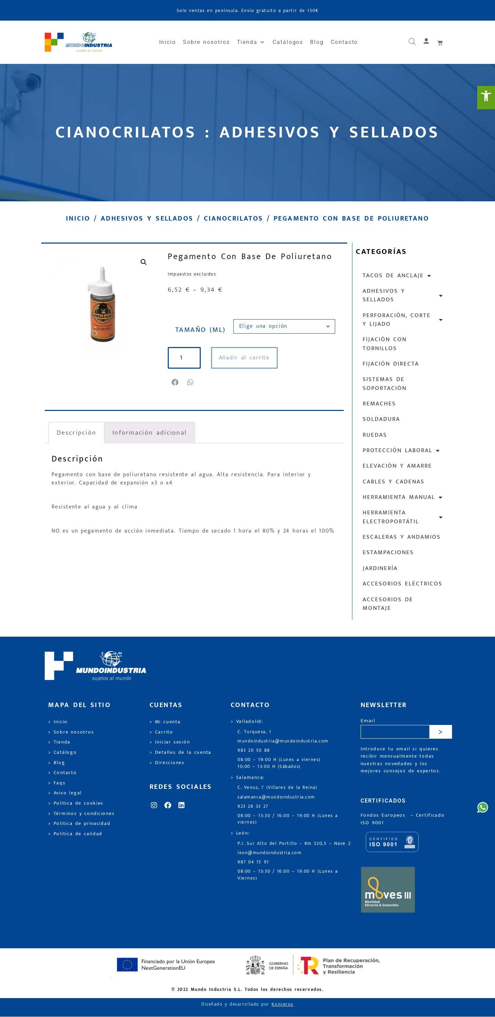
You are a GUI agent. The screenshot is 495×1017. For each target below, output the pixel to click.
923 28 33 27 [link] (253, 806)
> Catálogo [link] (62, 752)
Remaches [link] (379, 404)
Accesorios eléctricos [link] (402, 584)
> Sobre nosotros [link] (71, 732)
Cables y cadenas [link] (394, 482)
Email (368, 721)
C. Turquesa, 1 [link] (255, 732)
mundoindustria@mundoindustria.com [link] (283, 741)
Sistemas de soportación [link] (385, 384)
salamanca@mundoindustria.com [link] (276, 797)
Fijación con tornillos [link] (385, 344)
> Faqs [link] (57, 783)
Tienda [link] (251, 42)
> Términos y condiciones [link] (81, 813)
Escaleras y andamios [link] (402, 537)
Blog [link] (317, 42)
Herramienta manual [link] (403, 497)
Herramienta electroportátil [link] (403, 517)
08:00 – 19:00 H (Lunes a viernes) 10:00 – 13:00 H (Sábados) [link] (279, 763)
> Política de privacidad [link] (79, 823)
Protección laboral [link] (401, 450)
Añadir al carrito (244, 357)
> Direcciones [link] (167, 763)
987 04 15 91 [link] (253, 862)
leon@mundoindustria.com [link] (269, 853)
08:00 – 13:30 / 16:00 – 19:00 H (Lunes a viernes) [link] (288, 819)
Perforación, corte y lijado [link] (403, 320)
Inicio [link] (167, 42)
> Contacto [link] (62, 773)
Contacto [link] (344, 42)
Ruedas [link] (375, 435)
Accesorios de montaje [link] (388, 604)
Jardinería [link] (380, 568)
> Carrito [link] (161, 732)
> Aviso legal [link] (65, 793)
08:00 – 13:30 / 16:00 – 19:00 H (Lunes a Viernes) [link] (288, 875)
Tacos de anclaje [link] (397, 275)
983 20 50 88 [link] (254, 750)
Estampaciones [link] (388, 552)
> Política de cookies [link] (75, 803)
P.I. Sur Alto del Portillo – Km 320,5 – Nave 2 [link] (294, 843)
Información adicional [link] (149, 432)
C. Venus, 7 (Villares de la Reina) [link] (278, 787)
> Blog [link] (56, 763)
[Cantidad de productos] (184, 358)
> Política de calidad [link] (75, 834)
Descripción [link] (76, 432)
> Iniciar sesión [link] (170, 742)
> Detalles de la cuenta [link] (180, 752)
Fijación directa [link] (391, 364)
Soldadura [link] (381, 419)
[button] (175, 382)
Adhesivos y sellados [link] (147, 218)
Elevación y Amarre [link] (397, 466)
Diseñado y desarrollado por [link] (247, 1004)
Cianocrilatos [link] (233, 218)
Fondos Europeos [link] (384, 815)
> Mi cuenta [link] (165, 722)
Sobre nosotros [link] (206, 42)
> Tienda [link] (59, 742)
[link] (486, 97)
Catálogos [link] (288, 42)
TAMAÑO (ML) (200, 330)
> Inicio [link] (58, 722)
